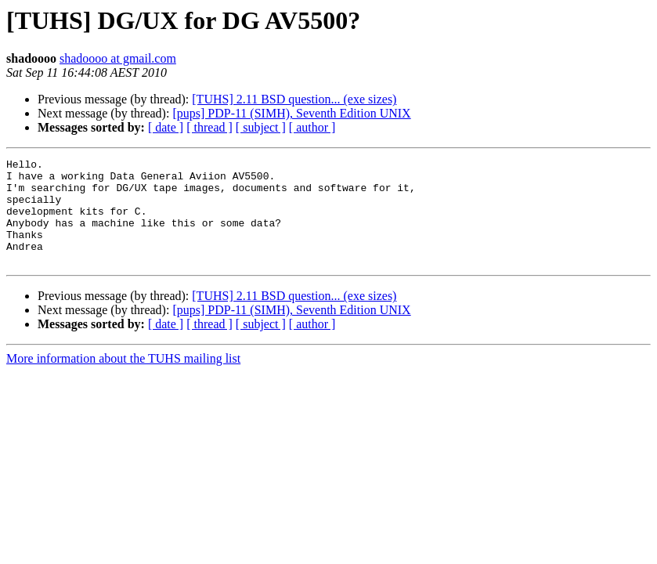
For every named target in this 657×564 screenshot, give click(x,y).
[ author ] (312, 127)
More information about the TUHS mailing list (123, 379)
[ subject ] (261, 127)
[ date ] (165, 127)
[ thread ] (209, 127)
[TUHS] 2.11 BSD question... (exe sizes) (294, 99)
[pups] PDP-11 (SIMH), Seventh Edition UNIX (291, 113)
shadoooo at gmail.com (118, 58)
